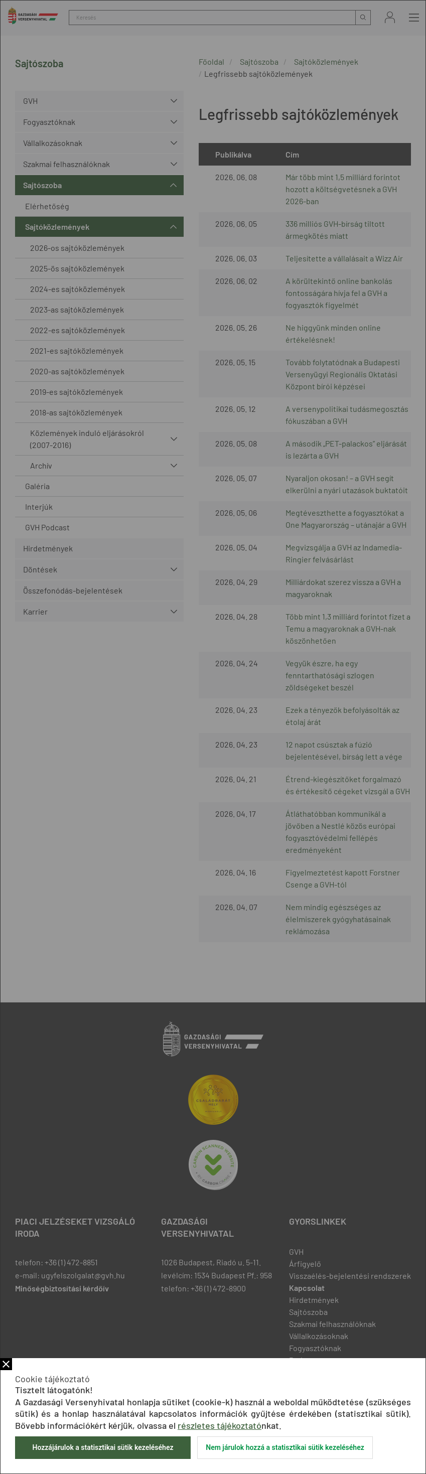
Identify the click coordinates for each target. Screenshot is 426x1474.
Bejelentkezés (390, 17)
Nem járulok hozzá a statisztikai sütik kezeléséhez (285, 1447)
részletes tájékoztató (219, 1425)
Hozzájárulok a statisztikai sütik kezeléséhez (102, 1447)
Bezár (6, 1364)
